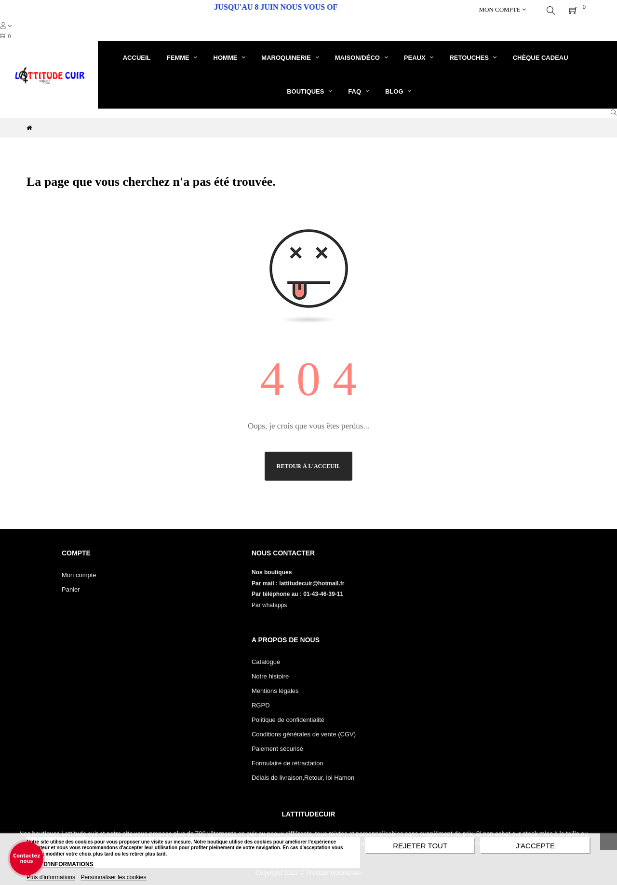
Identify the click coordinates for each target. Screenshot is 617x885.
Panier (71, 587)
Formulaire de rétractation (287, 761)
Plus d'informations (51, 877)
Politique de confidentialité (288, 717)
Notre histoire (270, 674)
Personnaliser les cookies (113, 877)
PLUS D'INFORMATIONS (60, 864)
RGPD (261, 703)
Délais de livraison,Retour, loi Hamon (303, 775)
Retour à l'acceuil (308, 464)
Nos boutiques (273, 570)
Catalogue (266, 660)
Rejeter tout (420, 846)
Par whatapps (269, 603)
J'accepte (535, 846)
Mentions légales (275, 688)
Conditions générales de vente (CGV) (304, 732)
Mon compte (79, 573)
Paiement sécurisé (277, 746)
